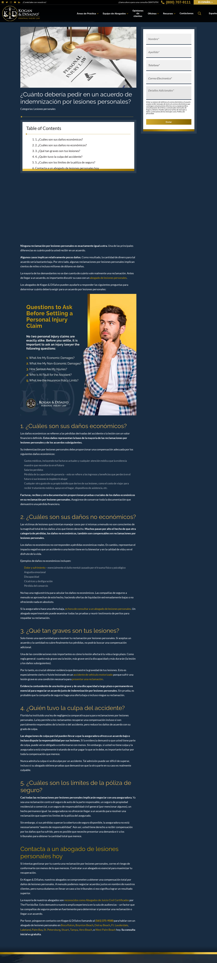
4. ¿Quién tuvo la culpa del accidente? (58, 156)
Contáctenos (186, 13)
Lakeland (25, 929)
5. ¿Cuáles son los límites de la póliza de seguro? (65, 162)
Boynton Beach (84, 925)
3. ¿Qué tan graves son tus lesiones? (57, 151)
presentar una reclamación (87, 679)
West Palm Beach (105, 929)
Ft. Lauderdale (119, 925)
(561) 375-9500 (104, 920)
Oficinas (152, 13)
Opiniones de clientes (137, 13)
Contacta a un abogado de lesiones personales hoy (67, 168)
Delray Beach (102, 925)
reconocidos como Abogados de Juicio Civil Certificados (96, 900)
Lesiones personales (44, 108)
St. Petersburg (52, 929)
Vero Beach (85, 929)
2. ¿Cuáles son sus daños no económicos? (61, 145)
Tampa (74, 929)
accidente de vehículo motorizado (93, 674)
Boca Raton (67, 925)
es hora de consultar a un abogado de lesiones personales (98, 608)
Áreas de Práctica (86, 13)
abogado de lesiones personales (108, 277)
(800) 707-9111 (176, 2)
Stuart (65, 929)
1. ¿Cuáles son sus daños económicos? (59, 139)
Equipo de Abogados (114, 13)
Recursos (168, 13)
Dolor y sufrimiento (34, 567)
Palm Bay (37, 929)
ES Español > (205, 2)
